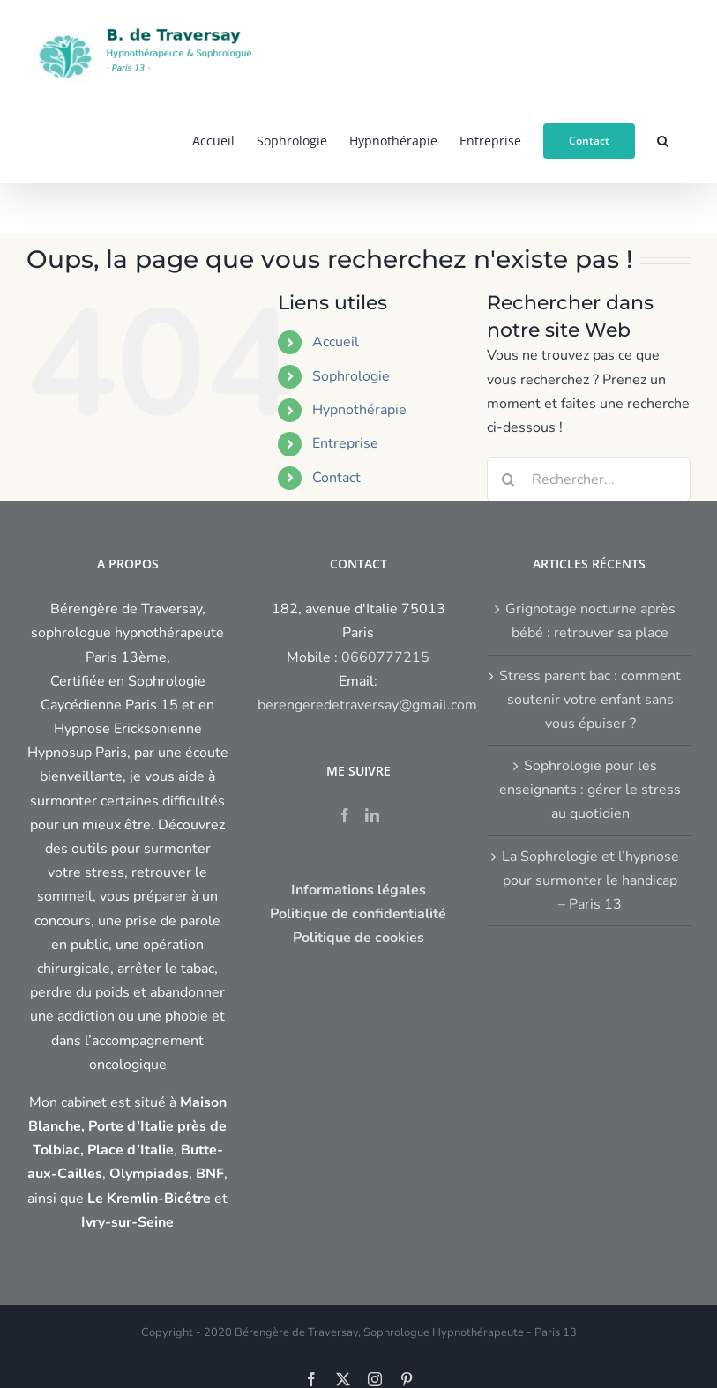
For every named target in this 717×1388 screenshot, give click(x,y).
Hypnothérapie (359, 409)
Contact (336, 477)
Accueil (335, 342)
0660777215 (385, 657)
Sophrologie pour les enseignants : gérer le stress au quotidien (590, 789)
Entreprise (345, 443)
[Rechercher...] (589, 479)
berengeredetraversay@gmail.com (367, 705)
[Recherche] (509, 479)
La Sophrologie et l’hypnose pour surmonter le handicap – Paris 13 (590, 880)
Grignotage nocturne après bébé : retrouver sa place (590, 620)
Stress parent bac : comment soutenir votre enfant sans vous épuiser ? (590, 699)
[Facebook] (345, 815)
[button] (662, 139)
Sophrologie (351, 376)
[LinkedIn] (372, 815)
